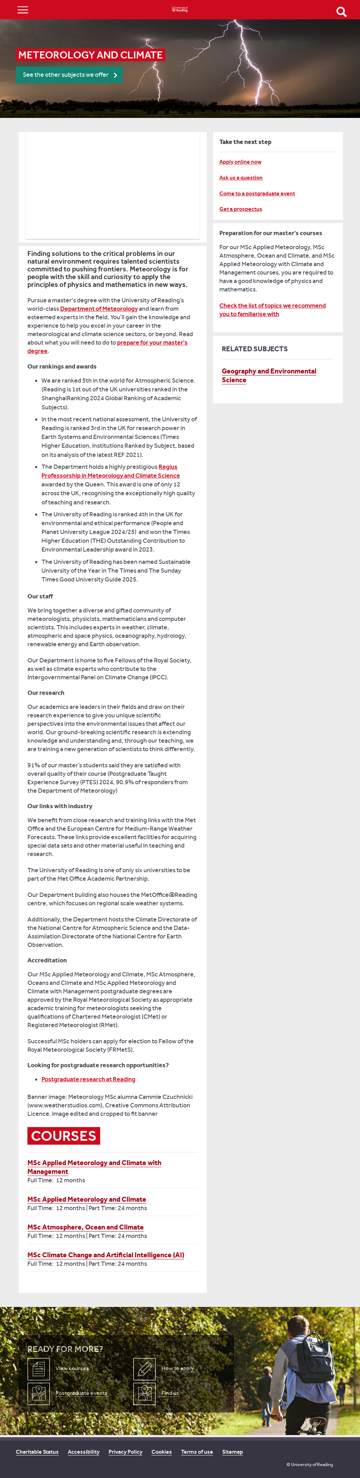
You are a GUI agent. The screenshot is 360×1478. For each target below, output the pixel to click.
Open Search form (341, 12)
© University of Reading (310, 1464)
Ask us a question (241, 177)
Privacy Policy (125, 1451)
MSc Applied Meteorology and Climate (86, 1199)
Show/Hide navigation (23, 10)
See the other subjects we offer (66, 74)
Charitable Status (37, 1451)
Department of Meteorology (99, 309)
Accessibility (83, 1451)
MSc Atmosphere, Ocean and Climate (85, 1227)
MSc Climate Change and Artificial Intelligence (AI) (105, 1255)
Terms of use (197, 1451)
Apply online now (240, 161)
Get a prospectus (240, 209)
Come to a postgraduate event (257, 193)
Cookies (162, 1451)
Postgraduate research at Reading (88, 1079)
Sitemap (232, 1451)
